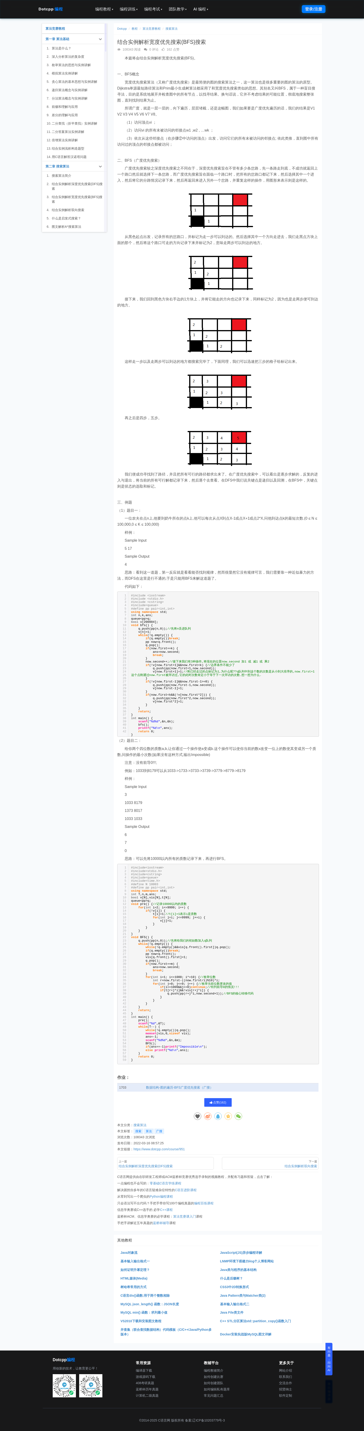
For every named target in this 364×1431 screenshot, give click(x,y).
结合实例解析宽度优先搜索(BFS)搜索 (77, 199)
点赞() (218, 1102)
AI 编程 (200, 9)
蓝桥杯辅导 (161, 1223)
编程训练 (129, 9)
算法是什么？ (61, 48)
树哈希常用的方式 (133, 1287)
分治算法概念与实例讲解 (70, 98)
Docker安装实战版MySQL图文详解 (246, 1334)
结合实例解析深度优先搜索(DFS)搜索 (77, 186)
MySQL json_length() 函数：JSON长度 (149, 1304)
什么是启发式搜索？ (66, 218)
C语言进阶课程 (186, 1190)
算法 (149, 1131)
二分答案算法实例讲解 (68, 132)
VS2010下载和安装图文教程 (140, 1321)
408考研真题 (145, 1383)
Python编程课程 (161, 1196)
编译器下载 (144, 1370)
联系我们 (285, 1377)
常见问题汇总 (213, 1395)
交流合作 (285, 1383)
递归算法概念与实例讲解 (70, 90)
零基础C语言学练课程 (165, 1183)
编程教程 (104, 9)
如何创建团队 (213, 1383)
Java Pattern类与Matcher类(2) (243, 1295)
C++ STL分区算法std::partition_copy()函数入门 (255, 1321)
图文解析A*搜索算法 (66, 226)
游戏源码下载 (145, 1377)
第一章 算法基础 (57, 39)
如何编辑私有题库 (217, 1389)
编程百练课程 (204, 1203)
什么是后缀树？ (231, 1278)
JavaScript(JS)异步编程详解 (241, 1252)
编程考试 (153, 9)
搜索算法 (172, 28)
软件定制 (285, 1395)
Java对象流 (128, 1252)
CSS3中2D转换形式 (234, 1287)
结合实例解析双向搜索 (68, 210)
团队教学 (178, 9)
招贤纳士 (285, 1389)
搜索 (138, 1131)
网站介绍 (285, 1370)
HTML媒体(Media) (133, 1278)
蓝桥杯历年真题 (147, 1389)
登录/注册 (313, 9)
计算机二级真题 (147, 1395)
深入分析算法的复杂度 (68, 56)
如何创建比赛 (213, 1377)
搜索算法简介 (61, 175)
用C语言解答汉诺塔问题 (69, 157)
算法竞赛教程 (152, 28)
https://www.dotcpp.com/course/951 (159, 1149)
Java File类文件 (232, 1312)
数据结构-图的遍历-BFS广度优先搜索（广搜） (179, 1087)
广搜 (159, 1131)
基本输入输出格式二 (234, 1304)
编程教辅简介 (213, 1370)
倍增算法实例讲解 (65, 140)
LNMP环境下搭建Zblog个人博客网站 (247, 1261)
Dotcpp (51, 9)
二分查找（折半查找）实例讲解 (74, 123)
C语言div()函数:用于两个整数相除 (145, 1295)
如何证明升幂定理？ (135, 1270)
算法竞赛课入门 (184, 1216)
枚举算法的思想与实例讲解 (71, 65)
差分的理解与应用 (65, 115)
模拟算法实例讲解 (65, 73)
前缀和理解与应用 (65, 107)
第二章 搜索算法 (57, 166)
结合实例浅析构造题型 (68, 148)
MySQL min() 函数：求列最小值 (143, 1312)
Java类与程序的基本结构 (238, 1270)
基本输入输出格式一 (135, 1261)
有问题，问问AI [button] (329, 1359)
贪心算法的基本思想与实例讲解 (74, 82)
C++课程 (166, 1210)
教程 (135, 28)
